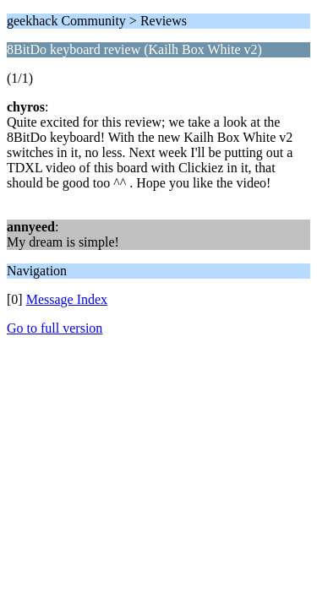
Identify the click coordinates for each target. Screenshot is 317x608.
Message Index (66, 299)
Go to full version (54, 328)
